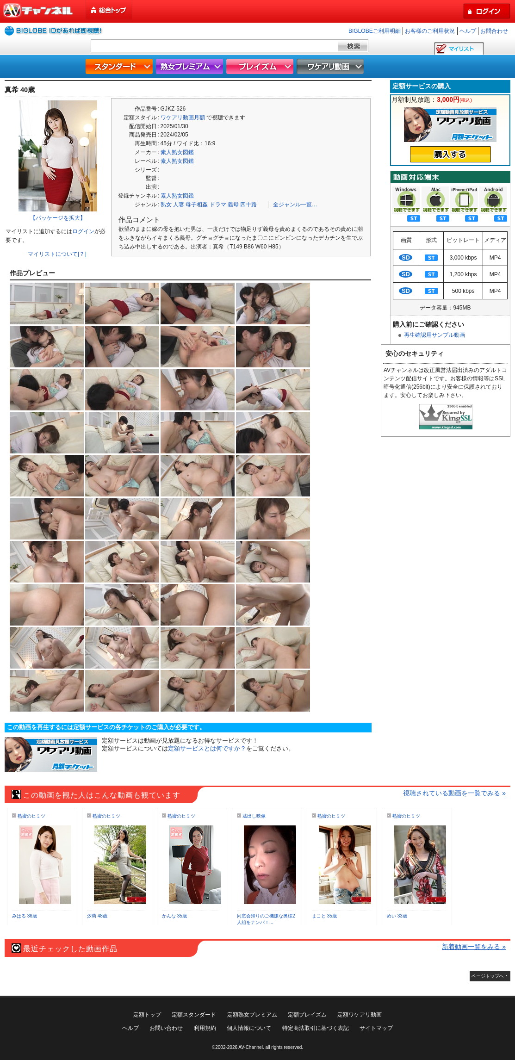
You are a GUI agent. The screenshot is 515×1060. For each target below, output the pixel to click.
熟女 (166, 204)
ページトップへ (488, 976)
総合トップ (110, 10)
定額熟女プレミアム (252, 1014)
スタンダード (120, 66)
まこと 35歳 (324, 915)
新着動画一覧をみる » (474, 946)
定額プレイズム (307, 1014)
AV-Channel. (251, 1047)
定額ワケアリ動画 (359, 1014)
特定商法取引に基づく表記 (315, 1028)
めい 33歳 (397, 915)
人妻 (178, 204)
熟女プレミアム (190, 66)
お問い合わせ (166, 1028)
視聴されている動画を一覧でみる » (454, 793)
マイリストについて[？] (57, 254)
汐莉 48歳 (97, 915)
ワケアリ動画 (331, 66)
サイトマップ (376, 1028)
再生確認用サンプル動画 (434, 335)
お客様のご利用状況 (430, 31)
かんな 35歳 (174, 915)
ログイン (83, 231)
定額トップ (147, 1014)
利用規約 (205, 1028)
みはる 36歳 (24, 915)
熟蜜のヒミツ (31, 815)
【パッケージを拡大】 (58, 218)
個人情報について (249, 1028)
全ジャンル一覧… (295, 204)
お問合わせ (494, 31)
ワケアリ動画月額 (183, 117)
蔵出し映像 (254, 815)
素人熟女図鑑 (177, 152)
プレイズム (261, 66)
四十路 (248, 204)
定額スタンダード (194, 1014)
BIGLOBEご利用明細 (374, 31)
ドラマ (218, 204)
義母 (233, 204)
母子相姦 (197, 204)
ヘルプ (467, 31)
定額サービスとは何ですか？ (207, 748)
